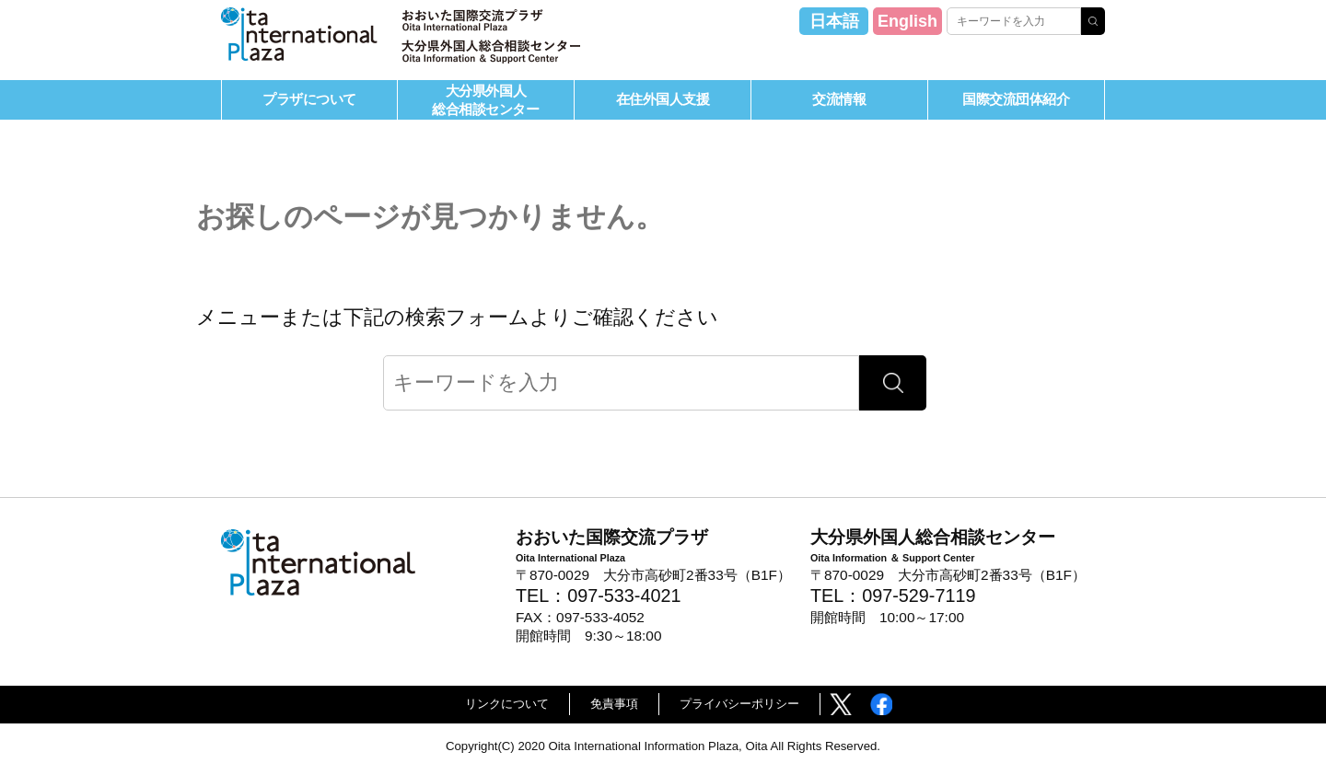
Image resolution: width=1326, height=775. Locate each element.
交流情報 (839, 99)
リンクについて (507, 704)
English (907, 21)
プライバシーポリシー (739, 704)
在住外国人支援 (663, 99)
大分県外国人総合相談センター (485, 99)
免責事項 (614, 704)
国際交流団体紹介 (1015, 99)
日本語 (834, 21)
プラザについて (309, 99)
